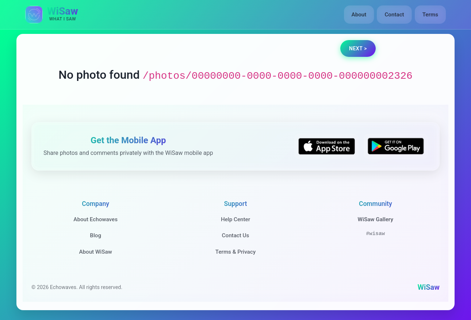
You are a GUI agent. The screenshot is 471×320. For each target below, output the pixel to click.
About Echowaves (95, 219)
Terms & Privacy (235, 252)
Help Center (235, 219)
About (359, 14)
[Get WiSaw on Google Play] (396, 146)
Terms (430, 14)
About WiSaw (95, 252)
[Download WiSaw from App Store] (326, 146)
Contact (394, 14)
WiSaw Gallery (375, 219)
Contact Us (235, 235)
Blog (95, 235)
